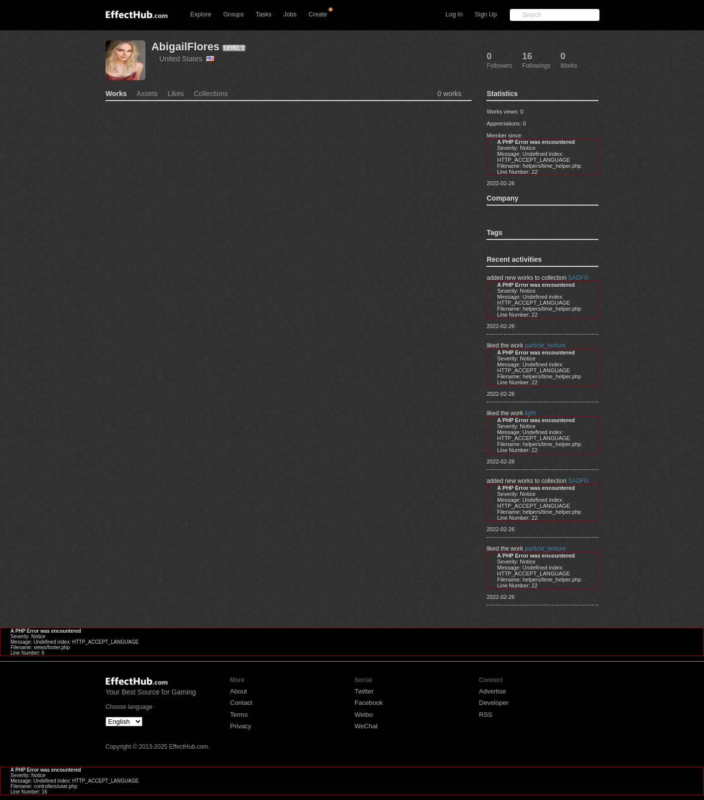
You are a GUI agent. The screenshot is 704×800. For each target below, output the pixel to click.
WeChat (366, 726)
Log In (454, 14)
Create (318, 14)
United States (186, 59)
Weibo (363, 714)
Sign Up (486, 14)
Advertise (492, 691)
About (238, 691)
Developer (493, 702)
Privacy (240, 726)
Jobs (289, 14)
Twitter (363, 691)
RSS (485, 714)
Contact (241, 702)
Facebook (368, 702)
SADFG (578, 277)
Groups (233, 14)
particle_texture (545, 345)
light (530, 413)
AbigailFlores (185, 46)
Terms (238, 714)
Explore (200, 14)
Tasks (263, 14)
